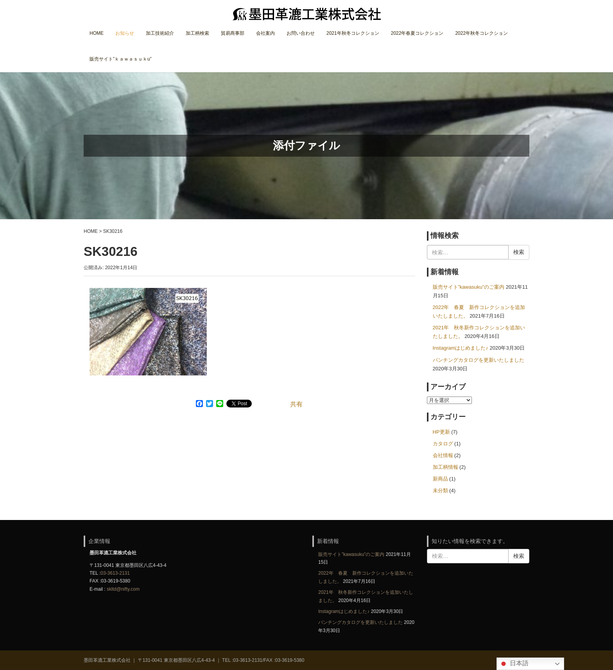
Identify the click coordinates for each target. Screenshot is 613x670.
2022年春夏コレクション (417, 33)
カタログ (443, 444)
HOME (97, 33)
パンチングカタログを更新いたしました (478, 360)
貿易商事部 (232, 33)
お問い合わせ (301, 33)
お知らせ (124, 33)
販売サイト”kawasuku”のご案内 (469, 287)
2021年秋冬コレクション (352, 33)
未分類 (440, 490)
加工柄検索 (197, 33)
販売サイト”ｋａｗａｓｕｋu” (121, 59)
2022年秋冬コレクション (481, 33)
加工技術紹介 (160, 33)
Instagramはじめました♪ (460, 348)
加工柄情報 (445, 467)
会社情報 (443, 455)
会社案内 (265, 33)
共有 (296, 404)
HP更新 (441, 432)
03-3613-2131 (115, 573)
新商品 (440, 479)
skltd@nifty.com (123, 589)
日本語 (514, 663)
